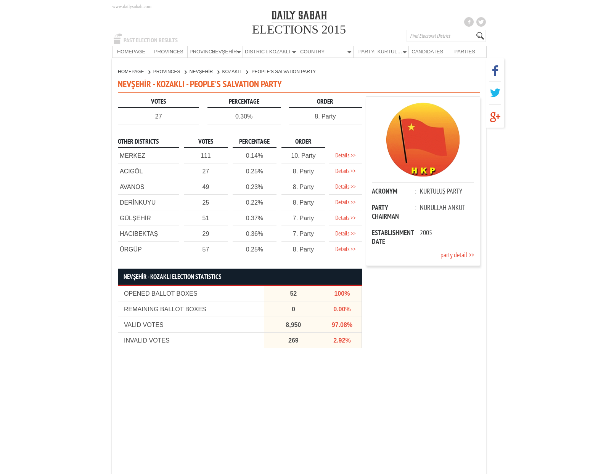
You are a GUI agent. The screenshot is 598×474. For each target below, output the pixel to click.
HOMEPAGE (131, 51)
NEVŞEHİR (204, 71)
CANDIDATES (427, 51)
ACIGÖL (131, 171)
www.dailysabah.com (131, 6)
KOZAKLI (235, 71)
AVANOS (132, 186)
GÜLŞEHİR (135, 218)
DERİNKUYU (138, 202)
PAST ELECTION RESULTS (151, 40)
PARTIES (464, 51)
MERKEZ (132, 155)
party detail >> (457, 255)
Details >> (345, 155)
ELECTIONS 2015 (299, 29)
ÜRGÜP (131, 249)
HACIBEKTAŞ (139, 233)
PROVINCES (168, 51)
